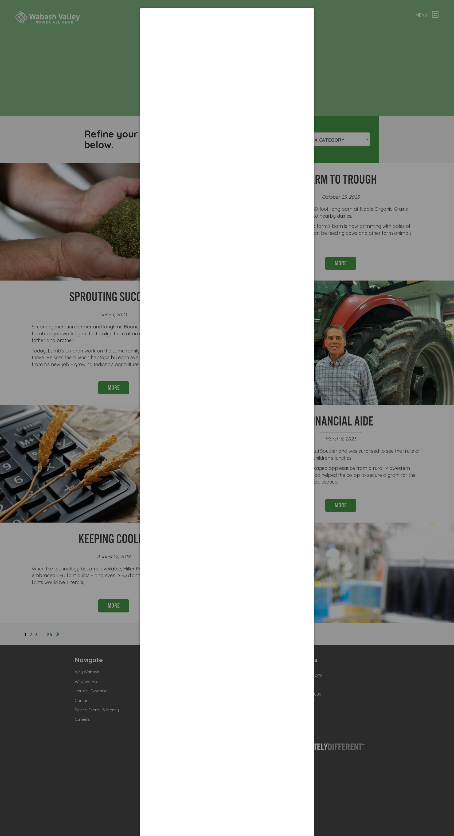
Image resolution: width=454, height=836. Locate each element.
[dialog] (227, 28)
